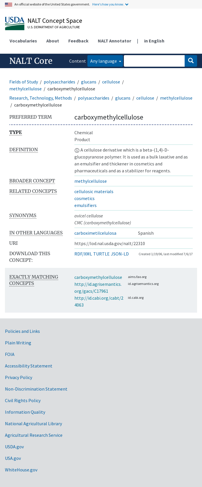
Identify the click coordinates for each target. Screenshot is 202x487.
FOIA (9, 354)
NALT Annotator (114, 41)
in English (154, 41)
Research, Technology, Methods (40, 98)
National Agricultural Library (33, 423)
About (52, 41)
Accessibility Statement (28, 366)
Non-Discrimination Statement (36, 389)
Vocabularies (23, 41)
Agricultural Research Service (34, 435)
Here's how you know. (108, 4)
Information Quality (25, 412)
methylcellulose (25, 89)
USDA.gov (14, 446)
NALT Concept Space (54, 20)
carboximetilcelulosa (95, 233)
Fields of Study (23, 82)
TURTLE (101, 254)
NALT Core (30, 61)
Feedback (78, 41)
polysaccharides (59, 82)
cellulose (111, 82)
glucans (88, 82)
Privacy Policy (18, 377)
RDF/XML (83, 254)
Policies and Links (22, 331)
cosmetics (84, 198)
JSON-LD (120, 254)
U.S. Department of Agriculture (53, 27)
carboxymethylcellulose (98, 277)
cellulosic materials (93, 191)
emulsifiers (85, 205)
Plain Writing (18, 343)
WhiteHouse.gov (21, 470)
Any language (104, 61)
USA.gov (13, 458)
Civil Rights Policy (23, 400)
